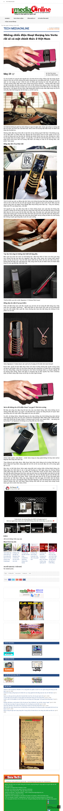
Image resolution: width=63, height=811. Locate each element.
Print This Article (51, 73)
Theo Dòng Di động (20, 19)
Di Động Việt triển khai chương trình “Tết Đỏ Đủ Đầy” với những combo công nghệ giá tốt (44, 555)
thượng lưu (25, 570)
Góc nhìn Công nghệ (46, 18)
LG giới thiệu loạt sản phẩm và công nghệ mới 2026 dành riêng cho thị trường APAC (24, 695)
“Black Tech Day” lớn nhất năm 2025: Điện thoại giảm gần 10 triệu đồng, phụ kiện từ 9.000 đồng (53, 556)
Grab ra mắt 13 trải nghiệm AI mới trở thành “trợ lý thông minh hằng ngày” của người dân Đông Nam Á (29, 696)
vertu (30, 570)
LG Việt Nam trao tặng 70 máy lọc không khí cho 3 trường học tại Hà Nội (21, 701)
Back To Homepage (54, 28)
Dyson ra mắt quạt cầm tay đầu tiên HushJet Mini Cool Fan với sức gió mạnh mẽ (23, 693)
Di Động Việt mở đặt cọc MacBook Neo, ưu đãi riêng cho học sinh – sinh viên (17, 555)
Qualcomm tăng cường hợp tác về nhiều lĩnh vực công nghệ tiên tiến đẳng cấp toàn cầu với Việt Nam (28, 690)
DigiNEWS (8, 19)
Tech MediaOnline (10, 1)
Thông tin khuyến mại (11, 22)
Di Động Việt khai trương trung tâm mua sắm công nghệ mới (35, 555)
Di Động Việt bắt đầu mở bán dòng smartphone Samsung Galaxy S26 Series (26, 555)
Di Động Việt (10, 570)
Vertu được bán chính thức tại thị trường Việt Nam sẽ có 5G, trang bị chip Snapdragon (8, 555)
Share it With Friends (52, 75)
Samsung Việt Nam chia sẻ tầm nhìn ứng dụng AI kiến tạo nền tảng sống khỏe (23, 703)
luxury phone (18, 570)
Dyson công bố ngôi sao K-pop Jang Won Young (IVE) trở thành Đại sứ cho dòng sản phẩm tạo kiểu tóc (29, 707)
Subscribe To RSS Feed (53, 29)
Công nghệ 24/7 (33, 18)
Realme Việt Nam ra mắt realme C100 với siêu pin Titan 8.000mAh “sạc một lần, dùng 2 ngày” (26, 699)
